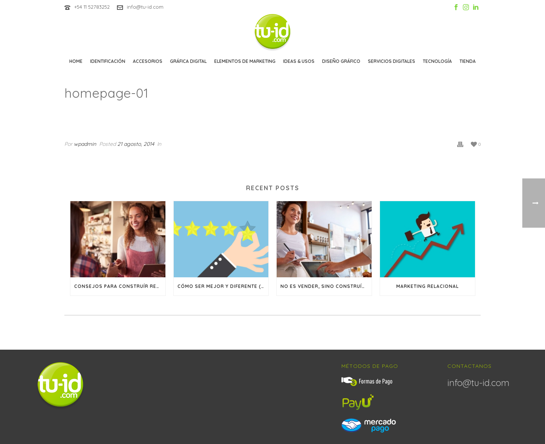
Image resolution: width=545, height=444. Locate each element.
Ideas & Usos (299, 61)
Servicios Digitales (391, 61)
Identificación (107, 61)
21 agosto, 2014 (135, 144)
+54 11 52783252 (92, 7)
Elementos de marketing (245, 61)
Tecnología (437, 61)
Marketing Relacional (427, 286)
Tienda (467, 61)
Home (76, 61)
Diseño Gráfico (341, 61)
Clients (429, 112)
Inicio (406, 112)
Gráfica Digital (188, 61)
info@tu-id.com (145, 7)
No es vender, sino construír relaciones (326, 286)
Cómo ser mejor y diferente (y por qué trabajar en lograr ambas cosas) (223, 286)
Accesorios (147, 61)
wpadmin (85, 144)
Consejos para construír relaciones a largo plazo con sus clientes (119, 286)
